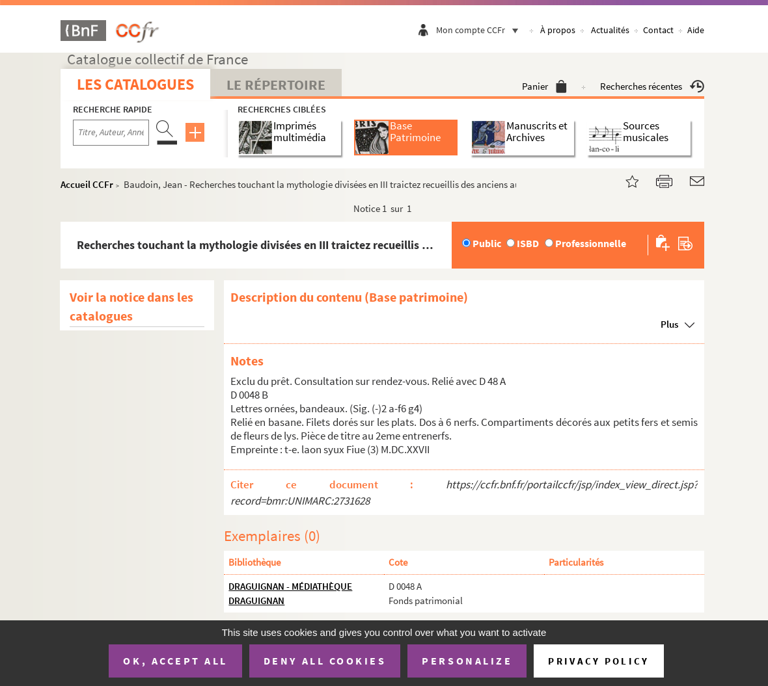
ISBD (528, 243)
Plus (669, 324)
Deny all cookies (325, 660)
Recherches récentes (652, 86)
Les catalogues (135, 84)
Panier (544, 86)
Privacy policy (598, 661)
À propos (557, 30)
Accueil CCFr (87, 184)
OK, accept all (175, 660)
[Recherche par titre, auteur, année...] (111, 133)
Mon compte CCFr (480, 29)
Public (487, 243)
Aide (695, 30)
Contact (658, 30)
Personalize (467, 660)
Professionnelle (590, 243)
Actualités (610, 30)
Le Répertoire (275, 84)
